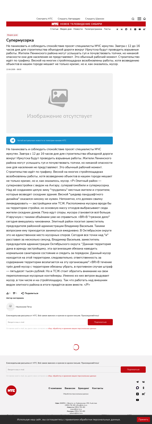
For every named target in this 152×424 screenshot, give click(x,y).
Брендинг (83, 388)
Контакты (97, 388)
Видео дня (66, 28)
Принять (143, 419)
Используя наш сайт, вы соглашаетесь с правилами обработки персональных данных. (68, 419)
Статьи (54, 28)
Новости (78, 28)
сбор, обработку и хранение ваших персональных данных (72, 328)
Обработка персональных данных (75, 394)
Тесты (107, 28)
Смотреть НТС (45, 18)
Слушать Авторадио (69, 18)
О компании (55, 388)
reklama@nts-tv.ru (76, 413)
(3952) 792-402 (79, 407)
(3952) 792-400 (79, 411)
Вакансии (70, 388)
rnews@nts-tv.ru (76, 409)
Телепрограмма (93, 28)
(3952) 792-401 (70, 405)
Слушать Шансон (94, 18)
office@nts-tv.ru (81, 405)
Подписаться (100, 322)
